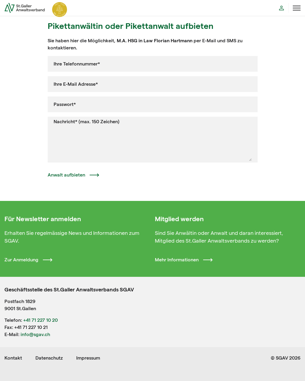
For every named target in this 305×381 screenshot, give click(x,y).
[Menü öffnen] (296, 8)
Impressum (88, 357)
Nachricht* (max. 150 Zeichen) (86, 121)
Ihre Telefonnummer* (77, 63)
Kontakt (13, 357)
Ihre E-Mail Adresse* (76, 84)
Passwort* (65, 104)
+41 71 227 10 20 (40, 320)
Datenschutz (49, 357)
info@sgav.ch (35, 334)
